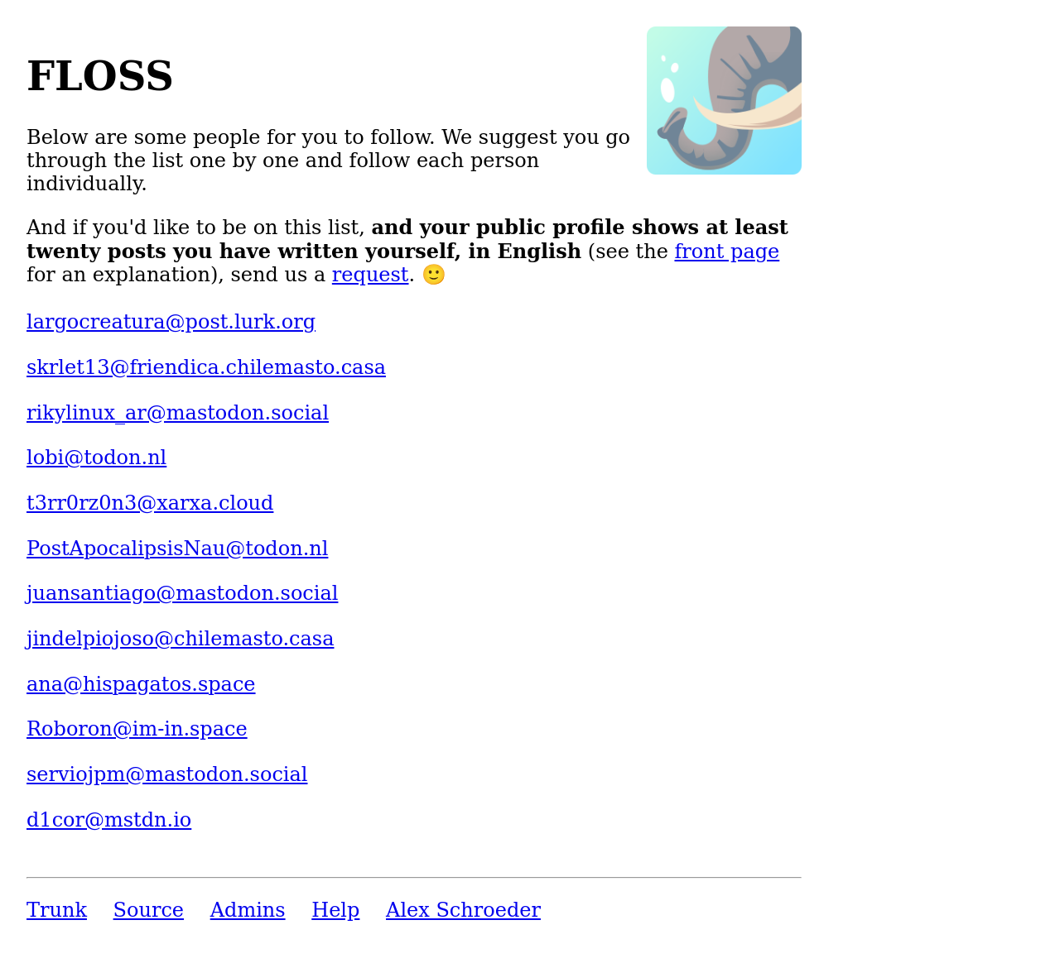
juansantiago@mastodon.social (182, 593)
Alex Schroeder (463, 910)
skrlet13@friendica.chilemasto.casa (206, 367)
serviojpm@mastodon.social (166, 774)
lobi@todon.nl (96, 457)
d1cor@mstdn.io (108, 819)
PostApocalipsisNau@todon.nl (177, 548)
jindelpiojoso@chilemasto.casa (180, 638)
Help (335, 910)
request (370, 274)
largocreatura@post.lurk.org (171, 321)
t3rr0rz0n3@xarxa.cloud (149, 503)
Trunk (56, 910)
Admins (248, 910)
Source (148, 910)
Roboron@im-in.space (137, 728)
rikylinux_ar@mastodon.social (177, 412)
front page (726, 251)
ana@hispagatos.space (141, 684)
